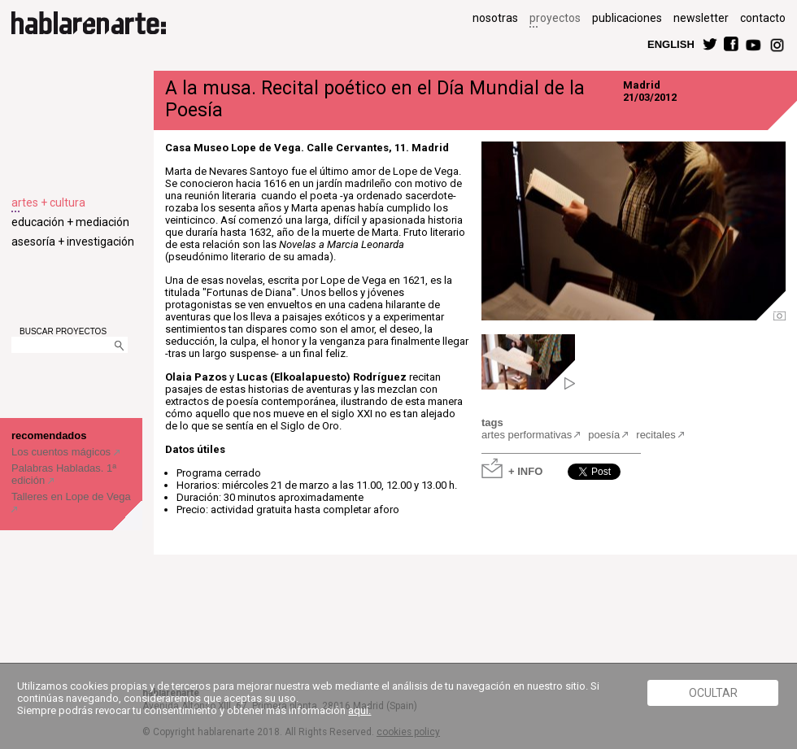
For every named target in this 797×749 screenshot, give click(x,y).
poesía (604, 435)
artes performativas (526, 435)
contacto (763, 17)
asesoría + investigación (72, 241)
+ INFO (525, 470)
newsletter (701, 17)
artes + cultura (48, 202)
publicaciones (627, 17)
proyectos (555, 17)
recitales (655, 435)
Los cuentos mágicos (62, 452)
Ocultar (713, 692)
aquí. (359, 710)
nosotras (495, 17)
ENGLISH (671, 43)
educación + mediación (70, 222)
